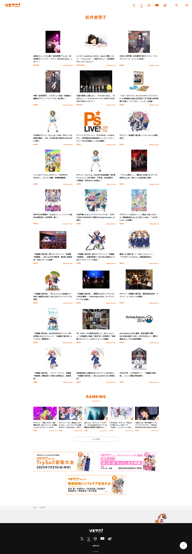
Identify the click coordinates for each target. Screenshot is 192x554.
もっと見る (96, 439)
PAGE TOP (183, 545)
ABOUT (96, 546)
